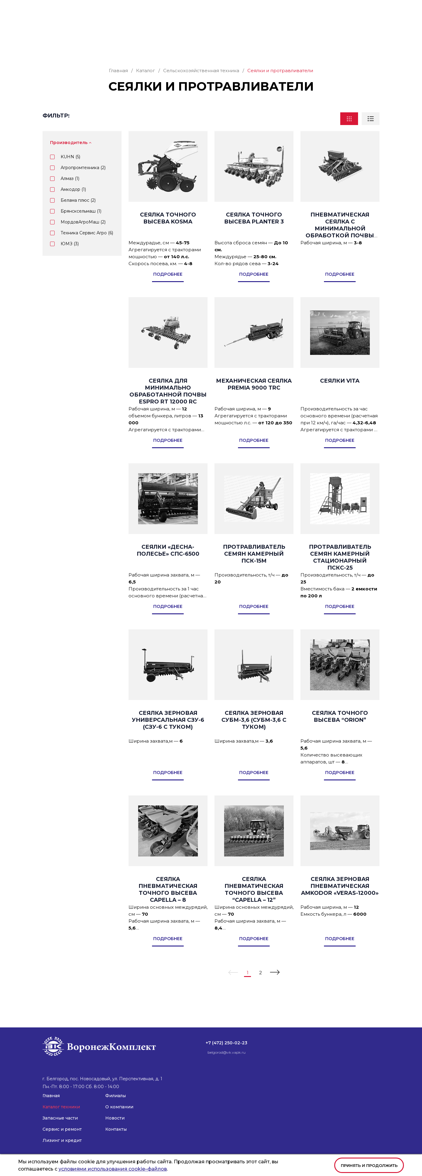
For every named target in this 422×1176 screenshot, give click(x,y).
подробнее (167, 287)
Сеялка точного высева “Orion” (340, 729)
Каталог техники (86, 47)
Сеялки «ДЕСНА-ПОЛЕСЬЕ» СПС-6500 (168, 563)
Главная (51, 47)
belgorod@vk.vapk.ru (284, 9)
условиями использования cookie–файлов (113, 1169)
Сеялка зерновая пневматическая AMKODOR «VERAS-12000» (340, 898)
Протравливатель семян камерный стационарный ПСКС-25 (340, 570)
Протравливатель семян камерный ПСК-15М (254, 566)
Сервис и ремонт (184, 47)
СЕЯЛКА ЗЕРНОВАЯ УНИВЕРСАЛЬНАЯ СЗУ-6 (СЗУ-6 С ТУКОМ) (168, 732)
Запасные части (134, 47)
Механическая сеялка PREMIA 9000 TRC (254, 397)
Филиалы (273, 47)
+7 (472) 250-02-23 (228, 9)
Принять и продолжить (369, 1165)
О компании (305, 47)
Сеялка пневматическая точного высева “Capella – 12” (253, 902)
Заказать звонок (353, 27)
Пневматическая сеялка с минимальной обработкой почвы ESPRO (340, 241)
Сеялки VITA (340, 393)
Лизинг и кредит (235, 47)
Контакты (368, 47)
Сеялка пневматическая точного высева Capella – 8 (167, 902)
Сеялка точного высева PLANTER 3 (254, 231)
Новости (341, 47)
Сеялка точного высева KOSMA (168, 231)
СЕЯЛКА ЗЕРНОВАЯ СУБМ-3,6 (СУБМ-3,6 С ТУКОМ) (253, 732)
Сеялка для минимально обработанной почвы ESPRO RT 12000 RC (168, 404)
